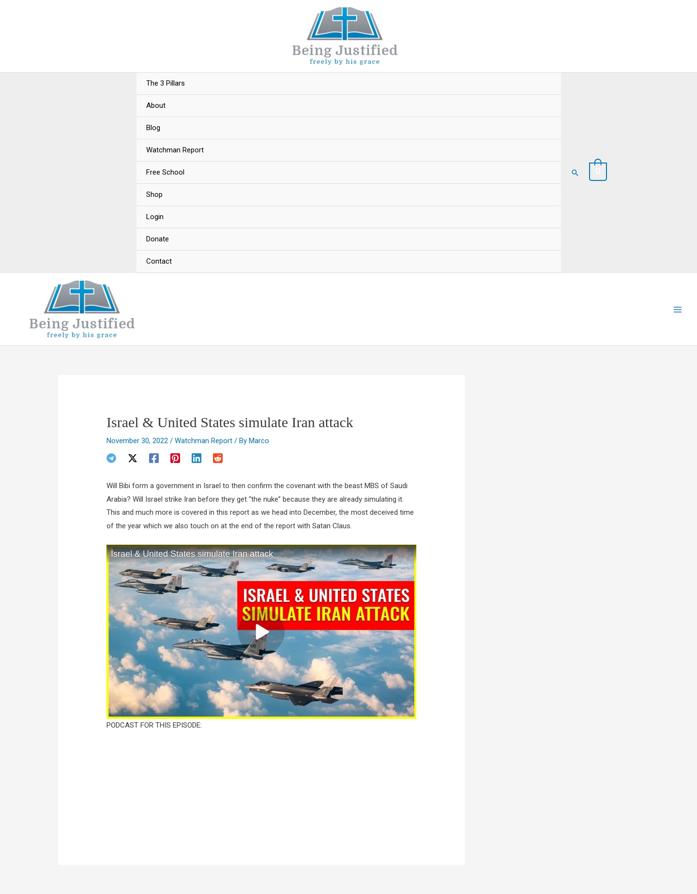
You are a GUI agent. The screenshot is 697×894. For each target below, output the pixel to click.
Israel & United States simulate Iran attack (192, 554)
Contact (159, 261)
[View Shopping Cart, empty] (598, 172)
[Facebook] (154, 458)
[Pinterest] (175, 458)
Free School (165, 172)
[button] (575, 172)
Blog (153, 127)
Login (155, 216)
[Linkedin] (196, 458)
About (156, 105)
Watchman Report (175, 150)
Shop (154, 194)
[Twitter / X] (132, 458)
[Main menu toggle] (677, 309)
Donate (157, 239)
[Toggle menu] (544, 73)
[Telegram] (111, 458)
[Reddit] (218, 458)
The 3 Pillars (165, 83)
